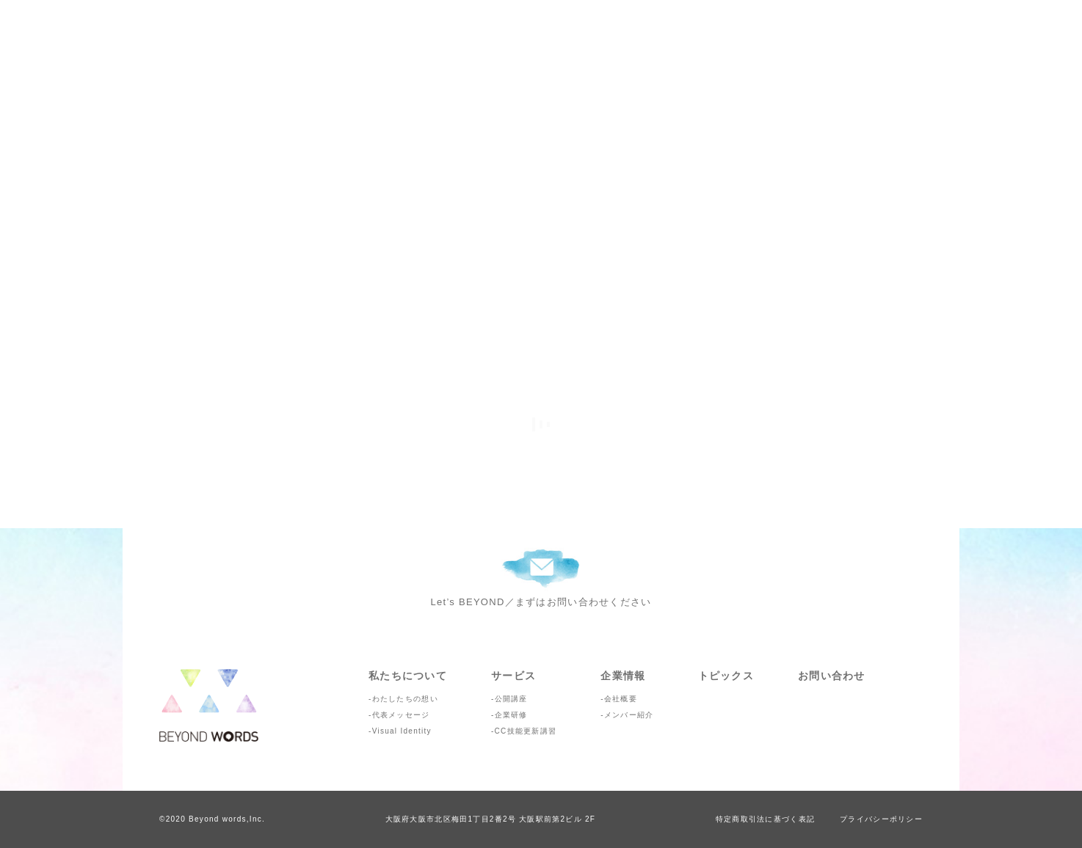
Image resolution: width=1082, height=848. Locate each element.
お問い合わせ (831, 675)
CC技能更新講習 (526, 731)
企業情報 (622, 675)
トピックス (726, 675)
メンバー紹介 (629, 715)
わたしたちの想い (405, 699)
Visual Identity (402, 731)
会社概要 (620, 699)
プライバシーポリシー (881, 819)
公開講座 (511, 699)
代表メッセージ (401, 715)
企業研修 (511, 715)
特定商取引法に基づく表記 (765, 819)
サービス (513, 675)
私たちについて (407, 675)
